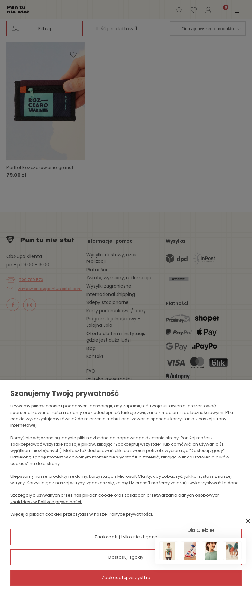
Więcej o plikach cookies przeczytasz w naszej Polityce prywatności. (81, 516)
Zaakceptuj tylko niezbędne (126, 539)
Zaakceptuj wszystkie (126, 577)
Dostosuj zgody (126, 558)
